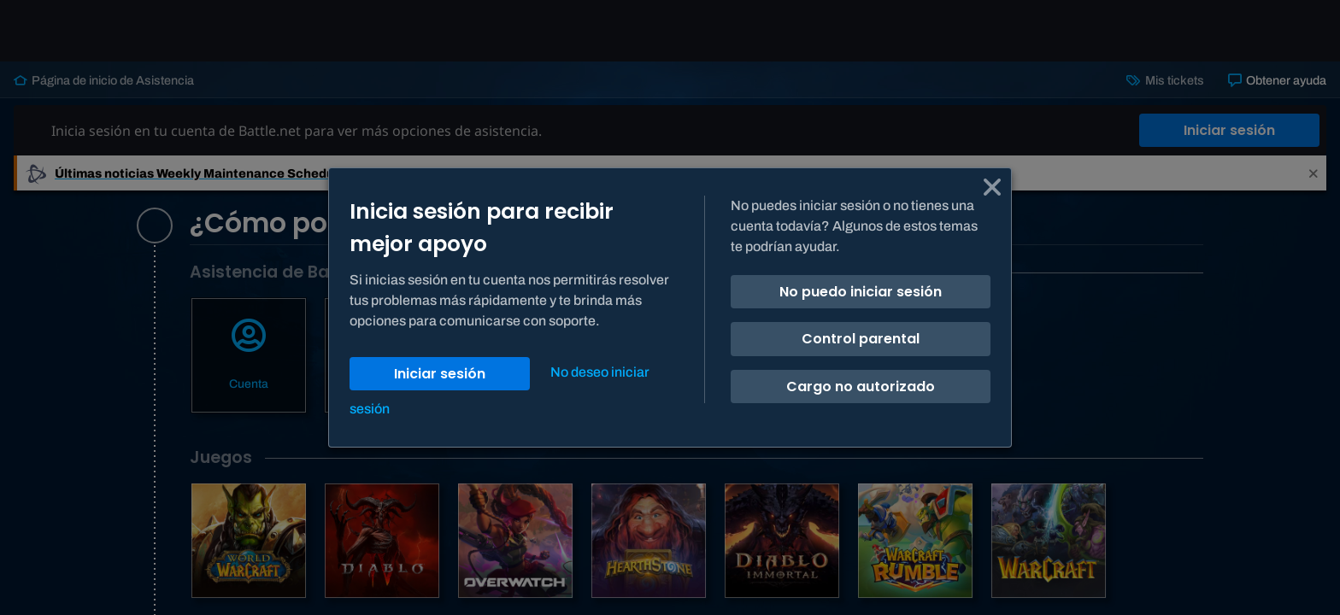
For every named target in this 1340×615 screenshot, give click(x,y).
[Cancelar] (992, 187)
